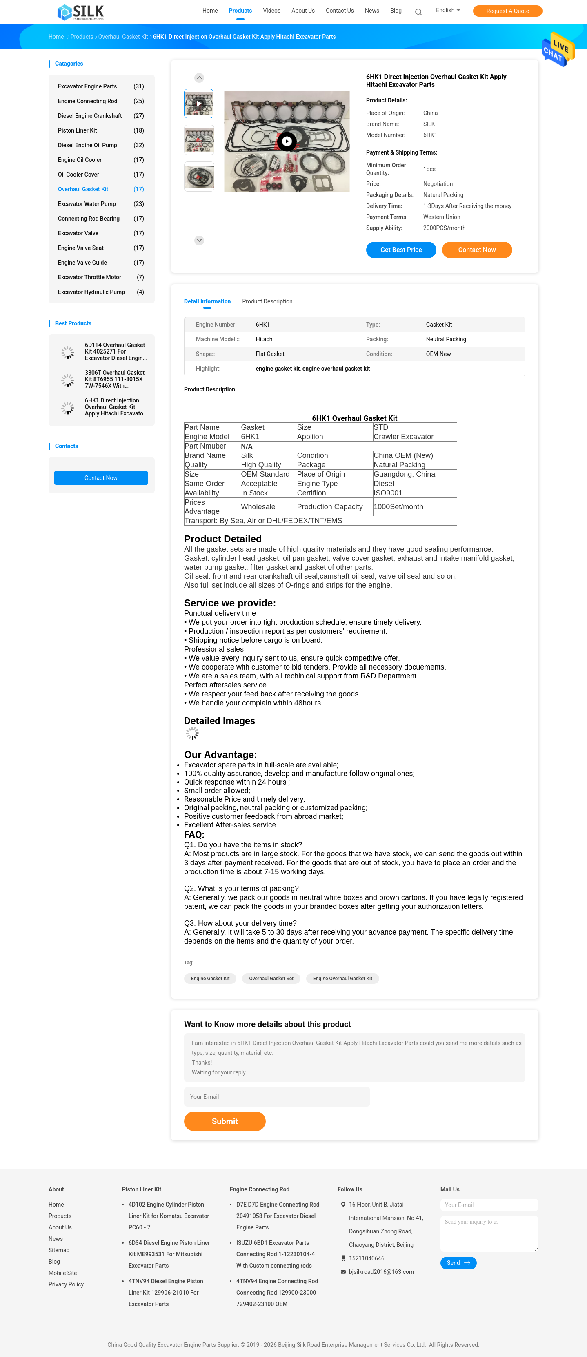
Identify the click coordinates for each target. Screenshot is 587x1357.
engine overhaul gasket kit (342, 978)
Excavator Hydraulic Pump (101, 292)
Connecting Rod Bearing (101, 218)
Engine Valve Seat (101, 248)
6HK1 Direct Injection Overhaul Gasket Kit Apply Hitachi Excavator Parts (115, 407)
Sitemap (59, 1250)
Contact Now (101, 478)
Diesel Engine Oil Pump (101, 145)
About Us (60, 1227)
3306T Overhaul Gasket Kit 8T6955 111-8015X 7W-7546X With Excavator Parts (115, 379)
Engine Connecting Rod (101, 101)
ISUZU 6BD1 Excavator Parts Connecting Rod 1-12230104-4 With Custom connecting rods (275, 1254)
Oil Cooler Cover (101, 174)
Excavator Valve (101, 233)
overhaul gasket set (271, 978)
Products (60, 1216)
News (56, 1238)
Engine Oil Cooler (101, 160)
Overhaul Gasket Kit (101, 189)
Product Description (267, 301)
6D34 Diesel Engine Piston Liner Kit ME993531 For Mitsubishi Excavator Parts (169, 1254)
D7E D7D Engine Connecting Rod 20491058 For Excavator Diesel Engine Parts (278, 1216)
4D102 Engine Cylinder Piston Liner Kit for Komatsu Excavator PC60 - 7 (169, 1216)
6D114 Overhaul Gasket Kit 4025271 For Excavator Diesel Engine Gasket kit (115, 351)
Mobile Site (63, 1273)
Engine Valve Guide (101, 263)
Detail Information (207, 301)
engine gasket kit (210, 978)
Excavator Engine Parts (101, 86)
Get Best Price (401, 250)
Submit (225, 1121)
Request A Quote (508, 11)
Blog (54, 1261)
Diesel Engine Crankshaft (101, 116)
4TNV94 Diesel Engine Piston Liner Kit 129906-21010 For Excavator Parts (166, 1292)
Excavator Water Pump (101, 204)
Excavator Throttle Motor (101, 277)
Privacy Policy (66, 1284)
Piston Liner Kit (101, 130)
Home (56, 1204)
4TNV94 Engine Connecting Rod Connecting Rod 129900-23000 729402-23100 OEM (277, 1292)
